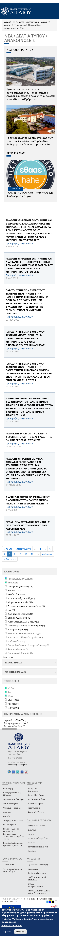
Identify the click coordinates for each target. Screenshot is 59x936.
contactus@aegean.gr (17, 765)
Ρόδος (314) (13, 703)
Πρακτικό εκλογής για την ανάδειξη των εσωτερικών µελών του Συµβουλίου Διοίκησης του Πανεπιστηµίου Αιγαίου (29, 141)
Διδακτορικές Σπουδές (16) (20, 614)
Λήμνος (45, 21)
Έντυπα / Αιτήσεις (10, 803)
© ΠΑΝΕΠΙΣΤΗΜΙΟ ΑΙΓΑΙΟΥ (11, 899)
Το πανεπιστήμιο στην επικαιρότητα (12, 870)
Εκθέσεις (31, 834)
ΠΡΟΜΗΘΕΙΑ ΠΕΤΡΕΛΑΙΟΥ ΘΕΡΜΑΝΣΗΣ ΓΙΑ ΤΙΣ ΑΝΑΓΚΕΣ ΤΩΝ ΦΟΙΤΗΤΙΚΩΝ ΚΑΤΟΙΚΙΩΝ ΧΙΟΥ (28, 525)
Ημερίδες (31, 842)
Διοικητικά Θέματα (35, 803)
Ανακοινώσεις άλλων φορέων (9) (23, 621)
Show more (7, 657)
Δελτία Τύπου (9, 865)
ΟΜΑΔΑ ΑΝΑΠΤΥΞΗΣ (10, 901)
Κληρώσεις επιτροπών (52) (20, 602)
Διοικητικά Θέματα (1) (18, 629)
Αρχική (7, 21)
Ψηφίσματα (20, 24)
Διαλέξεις (32, 830)
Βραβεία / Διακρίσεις (36, 799)
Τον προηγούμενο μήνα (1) (16, 723)
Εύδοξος (7, 816)
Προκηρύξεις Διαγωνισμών (33, 789)
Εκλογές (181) (14, 590)
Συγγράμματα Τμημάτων (13, 820)
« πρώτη (8, 548)
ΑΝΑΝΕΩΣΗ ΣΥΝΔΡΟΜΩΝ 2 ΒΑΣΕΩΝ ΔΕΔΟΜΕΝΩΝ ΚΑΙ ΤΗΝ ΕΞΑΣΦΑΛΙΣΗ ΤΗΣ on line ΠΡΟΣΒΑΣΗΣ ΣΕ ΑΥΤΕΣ (29, 437)
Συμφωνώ (8, 932)
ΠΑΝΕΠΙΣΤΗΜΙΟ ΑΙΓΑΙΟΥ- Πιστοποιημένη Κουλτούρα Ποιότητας (29, 194)
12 (32, 553)
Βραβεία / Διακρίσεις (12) (19, 617)
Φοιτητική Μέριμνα (36, 812)
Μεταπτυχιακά (34, 808)
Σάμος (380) (13, 699)
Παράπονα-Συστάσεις (37, 873)
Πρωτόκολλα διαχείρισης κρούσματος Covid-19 (13, 844)
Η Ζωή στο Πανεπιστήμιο (26, 21)
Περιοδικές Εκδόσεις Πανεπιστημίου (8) (26, 625)
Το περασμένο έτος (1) (14, 726)
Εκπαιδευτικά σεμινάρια (38, 838)
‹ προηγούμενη (23, 548)
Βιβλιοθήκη (8, 788)
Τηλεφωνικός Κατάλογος (38, 865)
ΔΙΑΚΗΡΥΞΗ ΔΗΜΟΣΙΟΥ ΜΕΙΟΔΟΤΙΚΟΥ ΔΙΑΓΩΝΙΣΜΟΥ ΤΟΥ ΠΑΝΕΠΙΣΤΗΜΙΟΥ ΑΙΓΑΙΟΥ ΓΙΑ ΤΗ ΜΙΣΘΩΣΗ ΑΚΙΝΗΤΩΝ (28, 500)
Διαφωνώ (20, 932)
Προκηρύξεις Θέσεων (36, 795)
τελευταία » (10, 559)
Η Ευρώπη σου (9, 824)
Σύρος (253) (13, 707)
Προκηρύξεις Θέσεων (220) (20, 586)
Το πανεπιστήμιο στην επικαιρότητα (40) (26, 606)
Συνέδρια (32, 851)
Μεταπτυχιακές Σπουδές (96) (21, 598)
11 (26, 553)
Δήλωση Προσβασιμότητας (35, 885)
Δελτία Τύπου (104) (17, 594)
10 (20, 553)
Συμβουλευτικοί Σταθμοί (13, 799)
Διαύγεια (7, 812)
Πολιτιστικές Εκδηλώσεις (38, 847)
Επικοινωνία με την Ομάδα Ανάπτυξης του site (39, 892)
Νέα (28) (12, 610)
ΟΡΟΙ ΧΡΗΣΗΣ (29, 899)
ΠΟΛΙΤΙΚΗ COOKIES (44, 899)
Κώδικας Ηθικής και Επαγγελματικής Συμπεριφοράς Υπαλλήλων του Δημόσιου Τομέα (14, 834)
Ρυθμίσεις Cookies (11, 926)
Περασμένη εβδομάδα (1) (15, 720)
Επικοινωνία (33, 869)
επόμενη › (47, 553)
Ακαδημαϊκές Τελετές (36, 825)
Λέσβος (8, 24)
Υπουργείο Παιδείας (11, 808)
